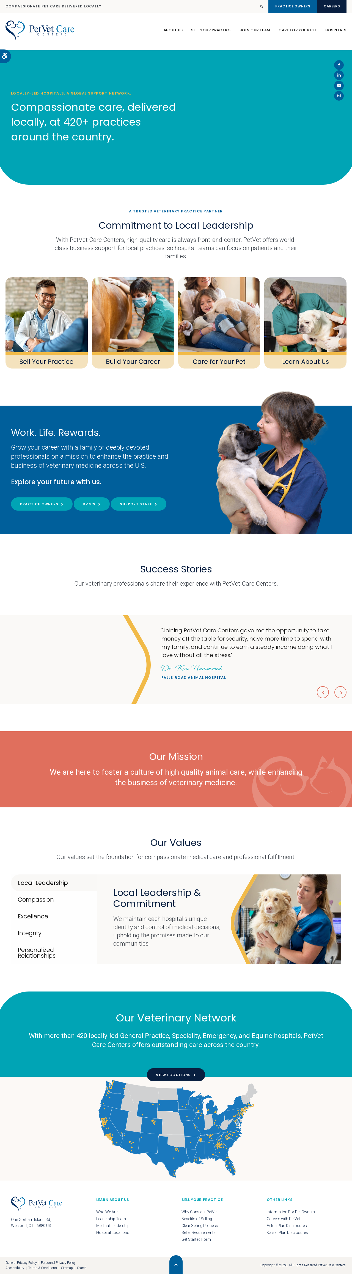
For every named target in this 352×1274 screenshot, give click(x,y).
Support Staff (136, 504)
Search (82, 1268)
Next (339, 691)
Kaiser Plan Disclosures (287, 1232)
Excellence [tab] (33, 916)
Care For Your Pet (298, 32)
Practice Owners (283, 6)
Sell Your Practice (211, 32)
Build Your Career (133, 361)
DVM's (89, 504)
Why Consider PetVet (200, 1212)
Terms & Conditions (42, 1268)
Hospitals (335, 32)
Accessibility (15, 1268)
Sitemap (67, 1268)
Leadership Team (111, 1219)
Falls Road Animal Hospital (193, 671)
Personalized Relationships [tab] (37, 953)
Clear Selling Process (200, 1225)
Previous (321, 691)
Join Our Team (255, 32)
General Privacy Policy (21, 1263)
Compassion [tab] (36, 900)
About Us (173, 32)
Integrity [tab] (29, 933)
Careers (329, 6)
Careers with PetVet (283, 1219)
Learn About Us (305, 361)
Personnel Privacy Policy (58, 1263)
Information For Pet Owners (291, 1212)
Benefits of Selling (197, 1219)
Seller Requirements (199, 1232)
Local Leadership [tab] (43, 883)
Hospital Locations (112, 1232)
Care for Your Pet (219, 361)
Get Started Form (196, 1239)
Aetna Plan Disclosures (287, 1225)
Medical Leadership (113, 1225)
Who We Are (106, 1212)
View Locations (173, 1075)
